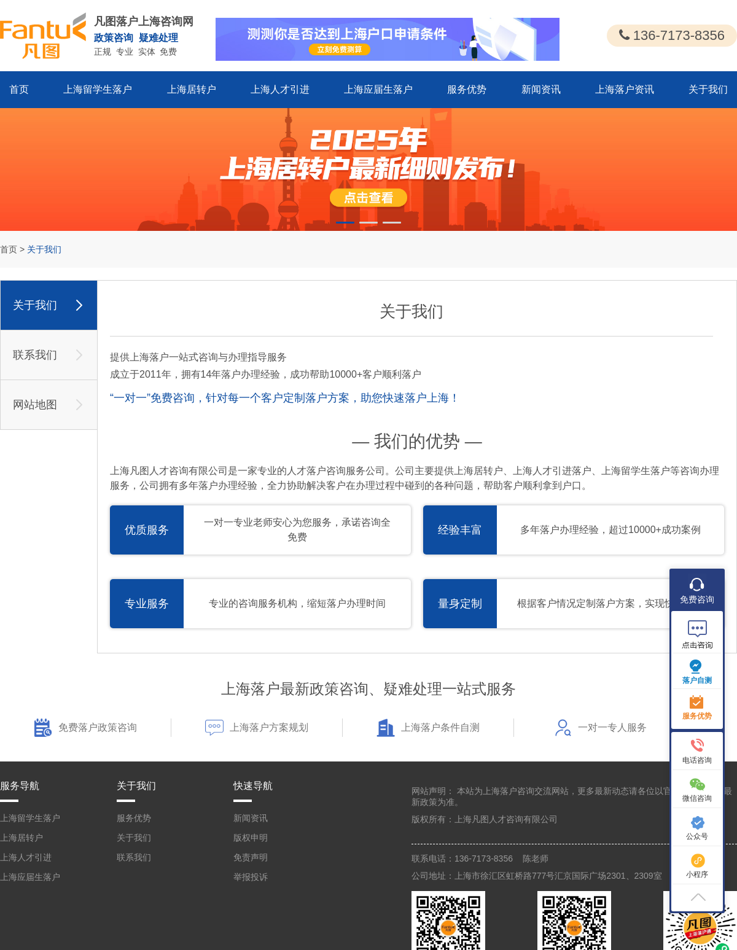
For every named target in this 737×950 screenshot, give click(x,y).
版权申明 (250, 838)
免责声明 (250, 857)
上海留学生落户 (97, 89)
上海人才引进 (280, 89)
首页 (19, 89)
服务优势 (466, 89)
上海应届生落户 (378, 89)
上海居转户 (191, 89)
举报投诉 (250, 877)
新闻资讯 (541, 89)
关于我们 (708, 89)
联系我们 (134, 857)
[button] (345, 223)
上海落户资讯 (624, 89)
